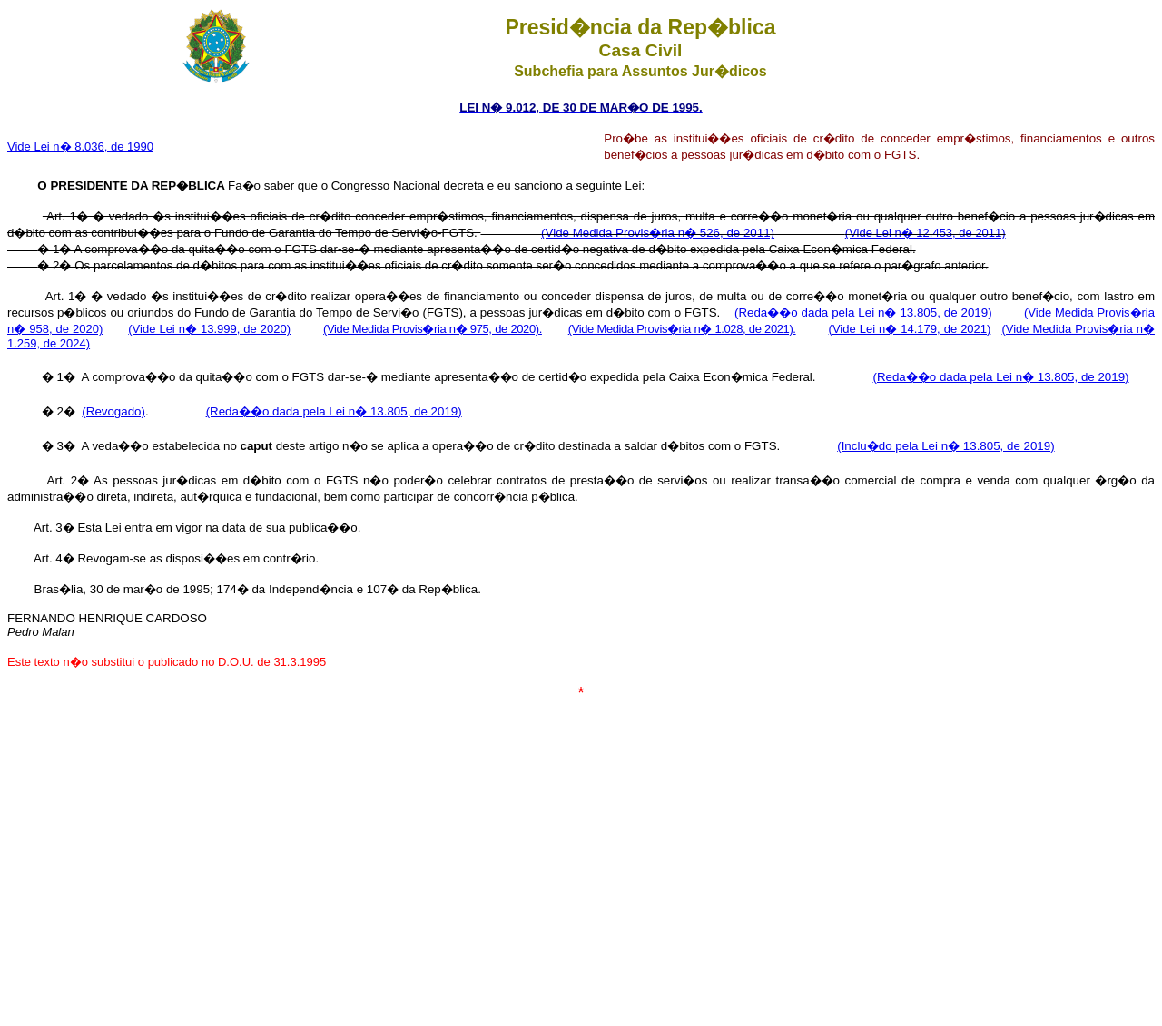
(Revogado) (113, 411)
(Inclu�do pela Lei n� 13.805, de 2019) (945, 446)
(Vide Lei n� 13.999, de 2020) (209, 329)
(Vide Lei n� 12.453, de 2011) (925, 232)
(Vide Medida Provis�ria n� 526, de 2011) (657, 232)
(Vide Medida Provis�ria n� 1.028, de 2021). (682, 329)
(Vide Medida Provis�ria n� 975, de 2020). (432, 329)
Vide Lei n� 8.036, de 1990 (80, 146)
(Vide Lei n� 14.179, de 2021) (910, 329)
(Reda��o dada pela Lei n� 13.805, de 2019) (863, 312)
